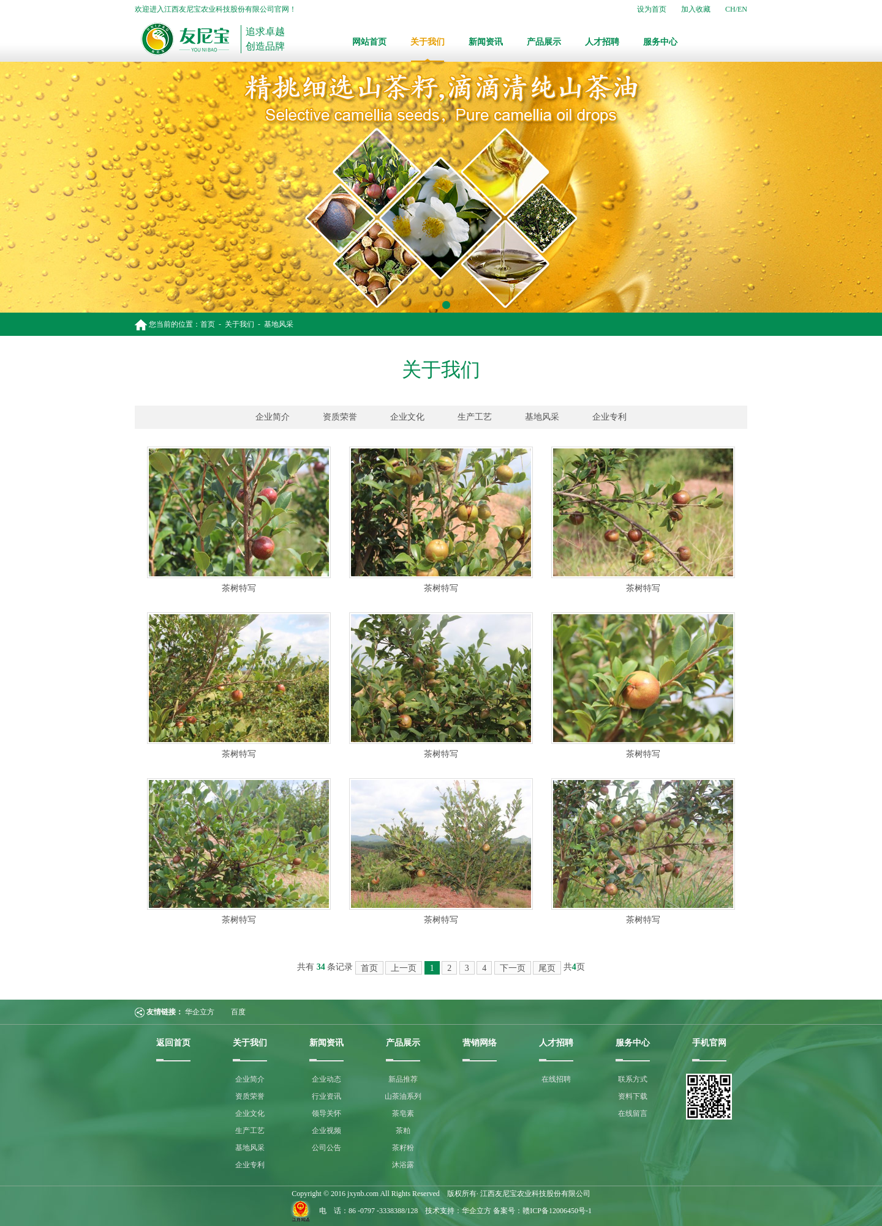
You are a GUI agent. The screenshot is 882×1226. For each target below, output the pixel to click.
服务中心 (660, 41)
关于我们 (427, 41)
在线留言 (632, 1113)
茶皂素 (403, 1113)
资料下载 (632, 1096)
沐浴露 (403, 1165)
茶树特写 (239, 588)
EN (742, 9)
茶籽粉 (403, 1147)
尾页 (547, 968)
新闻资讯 (486, 41)
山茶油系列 (403, 1096)
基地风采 (278, 324)
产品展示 (544, 41)
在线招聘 (556, 1079)
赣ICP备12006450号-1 (557, 1210)
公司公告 (326, 1147)
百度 (238, 1012)
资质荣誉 (340, 417)
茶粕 (403, 1130)
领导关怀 (326, 1113)
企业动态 (326, 1079)
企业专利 (609, 417)
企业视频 (326, 1130)
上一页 (404, 968)
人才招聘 (602, 41)
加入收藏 (695, 9)
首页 (207, 324)
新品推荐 (403, 1079)
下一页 (513, 968)
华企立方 (199, 1012)
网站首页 (369, 41)
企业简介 (272, 417)
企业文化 (407, 417)
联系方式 (632, 1079)
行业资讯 (326, 1096)
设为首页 (651, 9)
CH (730, 9)
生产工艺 (475, 417)
